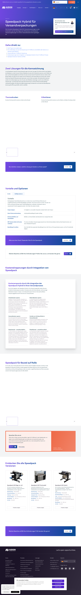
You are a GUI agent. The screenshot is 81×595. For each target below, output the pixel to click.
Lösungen (25, 7)
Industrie (37, 568)
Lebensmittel (37, 566)
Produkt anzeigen (16, 507)
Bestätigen (71, 2)
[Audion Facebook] (73, 568)
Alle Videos (37, 570)
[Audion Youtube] (69, 568)
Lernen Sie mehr (19, 585)
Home (6, 558)
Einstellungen (58, 586)
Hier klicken (67, 240)
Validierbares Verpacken (25, 564)
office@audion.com (55, 568)
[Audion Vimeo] (65, 568)
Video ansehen (22, 446)
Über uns (40, 7)
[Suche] (66, 7)
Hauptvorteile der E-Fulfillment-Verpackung (17, 53)
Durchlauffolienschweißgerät (26, 568)
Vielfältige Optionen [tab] (19, 193)
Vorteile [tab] (8, 193)
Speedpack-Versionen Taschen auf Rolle (16, 56)
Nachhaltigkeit (33, 7)
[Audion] (7, 8)
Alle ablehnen (58, 583)
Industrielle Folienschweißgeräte (26, 562)
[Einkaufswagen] (70, 8)
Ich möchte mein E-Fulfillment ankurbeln (64, 31)
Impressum (7, 573)
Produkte (19, 7)
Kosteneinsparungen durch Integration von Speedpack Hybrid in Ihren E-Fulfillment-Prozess (28, 55)
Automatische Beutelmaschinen (26, 560)
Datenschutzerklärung (9, 567)
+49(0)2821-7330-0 (55, 566)
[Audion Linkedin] (62, 568)
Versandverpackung (39, 564)
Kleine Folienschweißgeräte (25, 570)
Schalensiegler (23, 572)
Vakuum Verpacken (24, 566)
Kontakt (47, 7)
